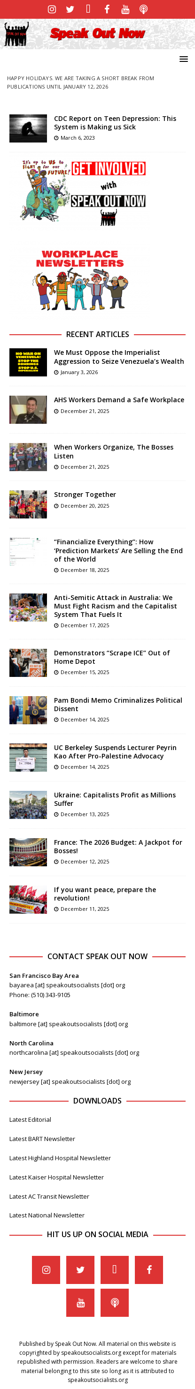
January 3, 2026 (79, 371)
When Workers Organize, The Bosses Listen (113, 451)
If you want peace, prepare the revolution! (105, 893)
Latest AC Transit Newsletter (49, 1196)
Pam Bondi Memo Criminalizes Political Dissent (118, 704)
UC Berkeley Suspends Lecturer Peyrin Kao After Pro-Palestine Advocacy (115, 751)
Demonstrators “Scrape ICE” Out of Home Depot (112, 657)
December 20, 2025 (85, 505)
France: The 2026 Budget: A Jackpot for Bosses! (118, 846)
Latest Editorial (30, 1119)
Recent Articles (97, 334)
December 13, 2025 (85, 814)
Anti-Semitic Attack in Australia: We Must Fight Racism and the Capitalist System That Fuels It (115, 606)
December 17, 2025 (85, 625)
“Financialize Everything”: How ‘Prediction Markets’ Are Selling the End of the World (118, 550)
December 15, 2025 (85, 672)
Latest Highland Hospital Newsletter (60, 1158)
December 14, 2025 (85, 719)
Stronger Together (85, 494)
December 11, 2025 (85, 908)
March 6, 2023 (78, 137)
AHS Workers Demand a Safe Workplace (119, 399)
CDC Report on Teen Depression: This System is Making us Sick (115, 122)
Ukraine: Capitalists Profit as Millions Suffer (115, 799)
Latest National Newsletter (47, 1215)
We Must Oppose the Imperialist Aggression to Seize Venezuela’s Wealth (119, 356)
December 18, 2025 (85, 569)
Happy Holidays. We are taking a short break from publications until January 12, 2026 (81, 82)
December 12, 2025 (85, 861)
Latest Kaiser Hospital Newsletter (56, 1177)
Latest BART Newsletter (42, 1138)
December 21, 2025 (85, 410)
